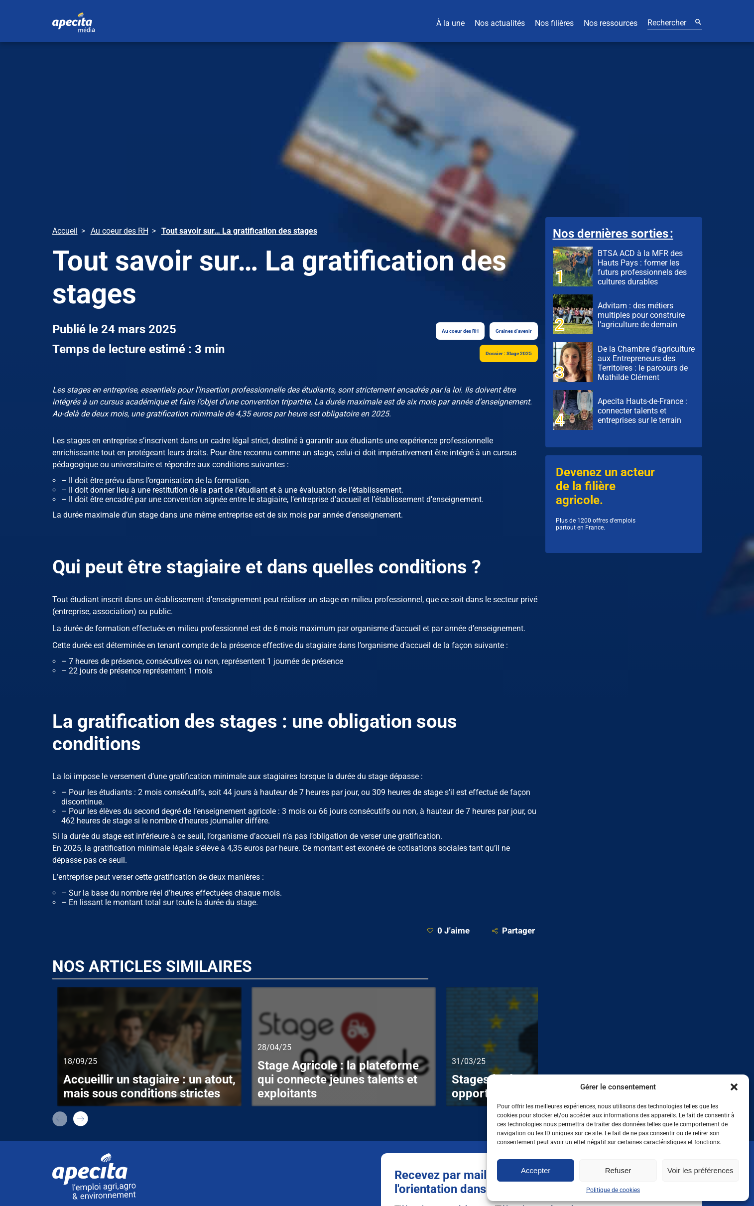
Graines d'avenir (514, 331)
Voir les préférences (700, 1170)
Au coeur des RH (460, 331)
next (80, 1118)
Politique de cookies (613, 1190)
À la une (450, 23)
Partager (513, 931)
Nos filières (554, 23)
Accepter (535, 1170)
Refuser (618, 1170)
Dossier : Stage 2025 (509, 353)
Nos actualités (500, 23)
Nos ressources (610, 23)
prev (59, 1118)
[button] (734, 1087)
